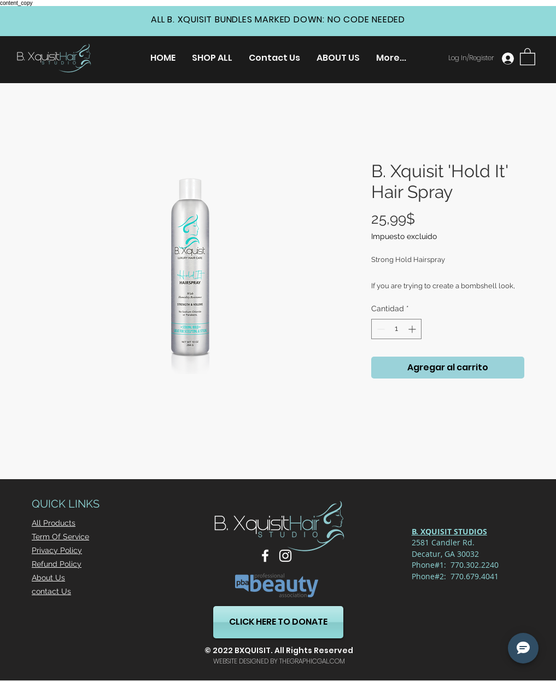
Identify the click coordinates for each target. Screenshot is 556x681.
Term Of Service (60, 536)
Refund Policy (56, 564)
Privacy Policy (57, 550)
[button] (527, 56)
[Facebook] (265, 556)
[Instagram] (285, 556)
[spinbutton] (396, 329)
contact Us (51, 591)
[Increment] (413, 329)
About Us (48, 577)
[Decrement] (380, 329)
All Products (53, 523)
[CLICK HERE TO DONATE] (278, 622)
